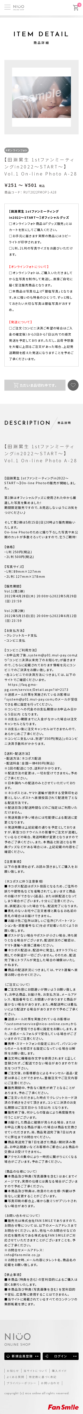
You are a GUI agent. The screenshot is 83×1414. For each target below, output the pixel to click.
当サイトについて (35, 1370)
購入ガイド (59, 1370)
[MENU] (7, 7)
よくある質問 (15, 1377)
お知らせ (13, 1370)
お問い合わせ (50, 1383)
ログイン (60, 1356)
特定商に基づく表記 (43, 1377)
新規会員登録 (22, 1356)
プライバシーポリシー (21, 1383)
